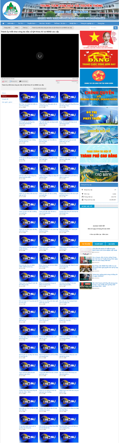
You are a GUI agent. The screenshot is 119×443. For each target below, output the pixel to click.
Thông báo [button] (101, 23)
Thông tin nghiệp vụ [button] (88, 24)
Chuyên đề (5, 99)
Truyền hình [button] (31, 24)
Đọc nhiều (112, 244)
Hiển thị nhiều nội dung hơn (40, 88)
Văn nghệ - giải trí (7, 102)
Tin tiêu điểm (86, 244)
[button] (40, 56)
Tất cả (4, 93)
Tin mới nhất (99, 244)
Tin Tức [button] (21, 24)
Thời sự (4, 96)
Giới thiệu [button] (11, 24)
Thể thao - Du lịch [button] (60, 24)
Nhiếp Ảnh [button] (73, 24)
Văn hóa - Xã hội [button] (45, 24)
